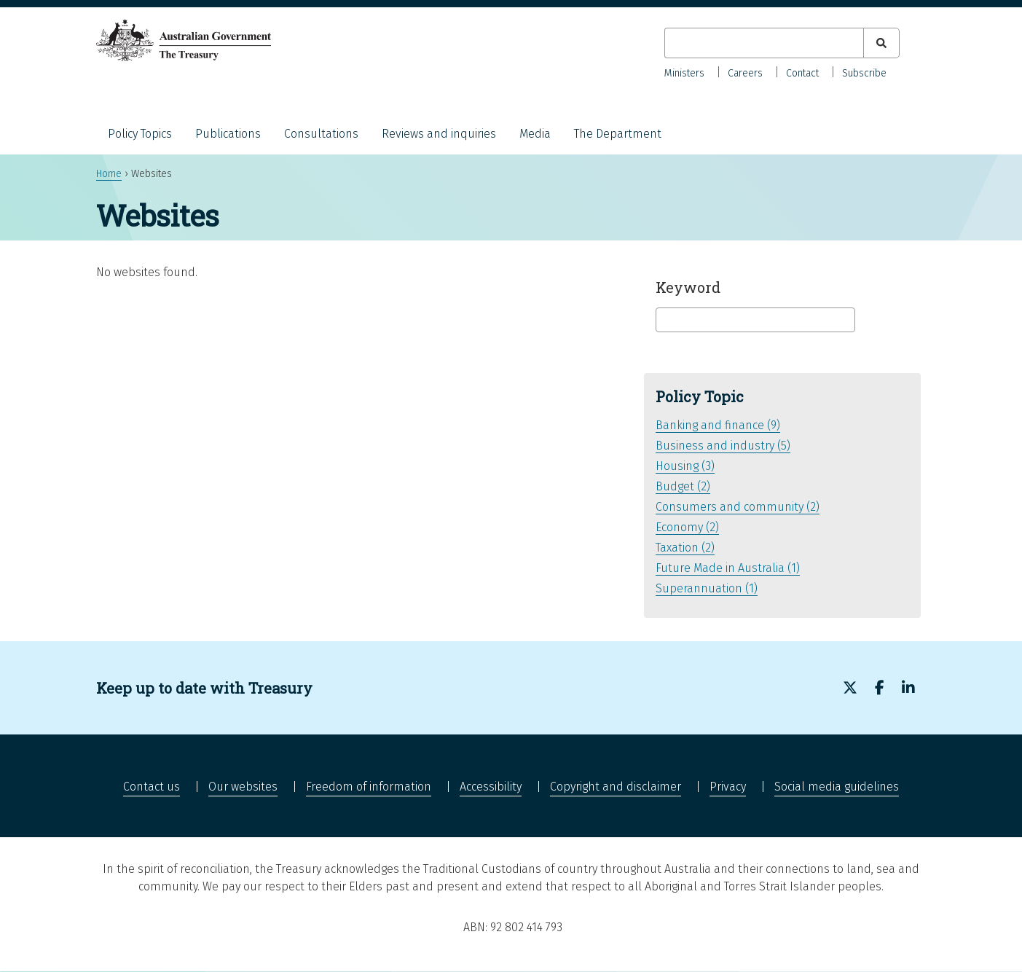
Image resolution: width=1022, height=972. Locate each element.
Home (109, 174)
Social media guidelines (836, 786)
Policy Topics (140, 134)
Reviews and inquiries (439, 134)
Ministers (684, 73)
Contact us (151, 786)
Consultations (321, 134)
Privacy (727, 786)
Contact (802, 73)
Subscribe (864, 73)
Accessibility (491, 786)
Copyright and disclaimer (615, 786)
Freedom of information (368, 786)
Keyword (688, 287)
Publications (228, 134)
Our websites (243, 786)
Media (535, 134)
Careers (745, 73)
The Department (617, 134)
